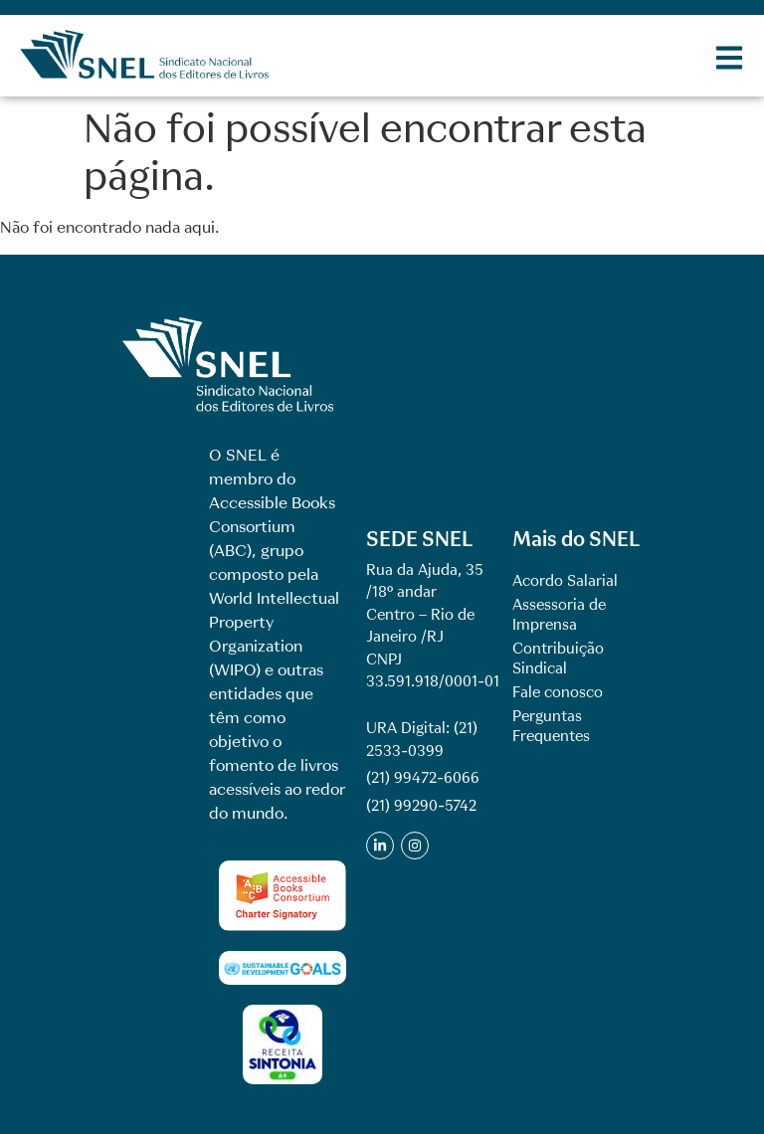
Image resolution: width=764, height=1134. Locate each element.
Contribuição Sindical (558, 658)
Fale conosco (557, 692)
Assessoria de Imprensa (559, 615)
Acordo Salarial (565, 581)
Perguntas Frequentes (551, 726)
